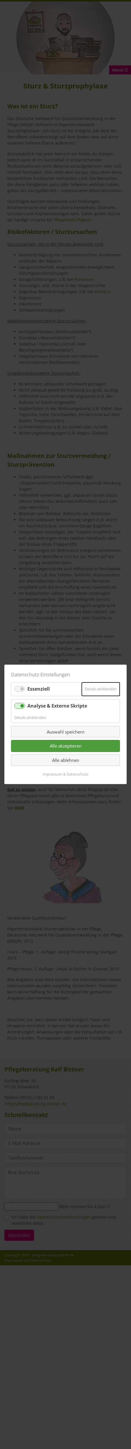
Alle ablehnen (65, 760)
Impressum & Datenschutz (65, 774)
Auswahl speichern (65, 732)
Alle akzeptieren (66, 746)
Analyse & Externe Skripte (57, 706)
